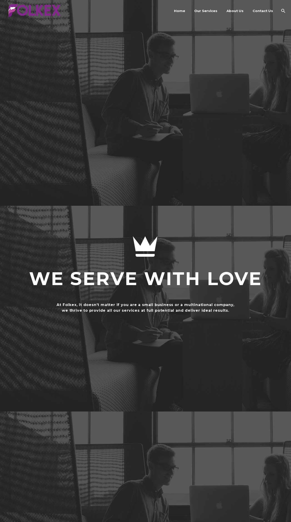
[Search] (282, 11)
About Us (235, 11)
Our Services (205, 11)
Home (179, 11)
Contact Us (263, 11)
